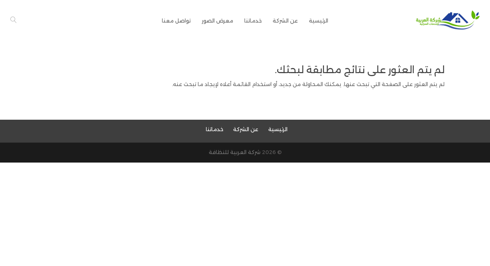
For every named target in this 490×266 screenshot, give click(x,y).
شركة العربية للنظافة (235, 152)
